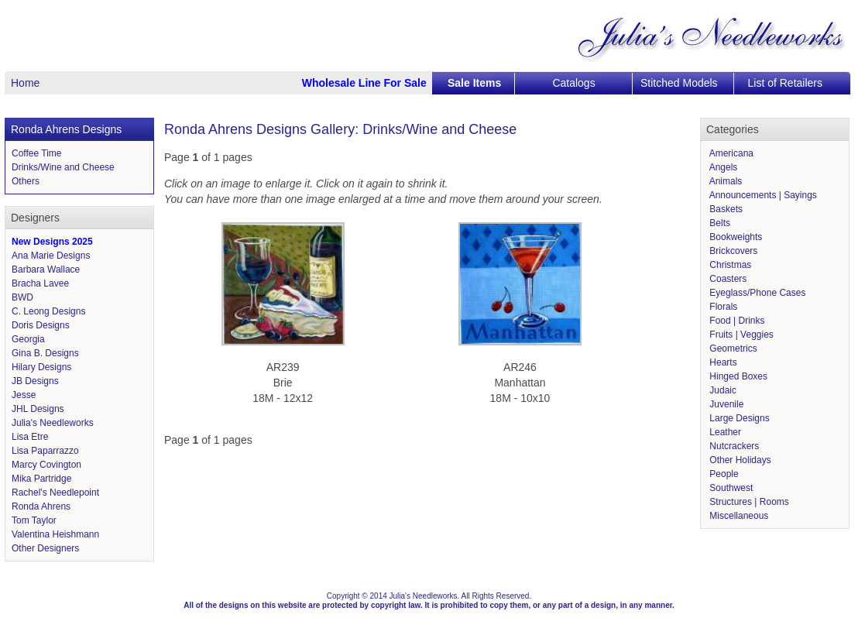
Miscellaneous (737, 515)
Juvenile (725, 404)
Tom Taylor (34, 520)
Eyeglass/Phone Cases (756, 292)
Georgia (28, 339)
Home (25, 83)
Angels (722, 167)
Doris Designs (41, 325)
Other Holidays (739, 460)
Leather (724, 432)
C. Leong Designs (48, 311)
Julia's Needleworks (53, 422)
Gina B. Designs (45, 353)
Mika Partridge (41, 478)
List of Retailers (785, 83)
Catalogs (573, 83)
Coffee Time (36, 153)
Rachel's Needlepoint (55, 492)
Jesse (24, 395)
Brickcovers (732, 250)
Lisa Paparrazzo (45, 450)
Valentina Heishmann (55, 534)
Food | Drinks (735, 320)
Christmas (729, 264)
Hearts (722, 362)
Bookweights (734, 237)
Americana (730, 153)
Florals (722, 306)
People (723, 474)
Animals (724, 181)
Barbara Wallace (46, 269)
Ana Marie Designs (51, 255)
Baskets (725, 209)
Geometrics (732, 348)
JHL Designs (38, 408)
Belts (718, 223)
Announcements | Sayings (762, 195)
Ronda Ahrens (41, 506)
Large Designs (738, 418)
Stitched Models (679, 83)
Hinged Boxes (737, 376)
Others (25, 181)
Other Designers (45, 548)
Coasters (726, 278)
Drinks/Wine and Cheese (63, 167)
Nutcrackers (733, 446)
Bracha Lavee (40, 283)
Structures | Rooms (748, 501)
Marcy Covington (46, 464)
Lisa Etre (30, 436)
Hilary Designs (41, 367)
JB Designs (35, 381)
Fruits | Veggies (740, 334)
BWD (22, 297)
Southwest (730, 487)
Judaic (721, 390)
